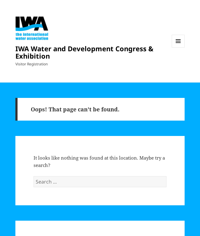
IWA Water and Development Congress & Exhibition (84, 52)
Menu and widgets (178, 47)
